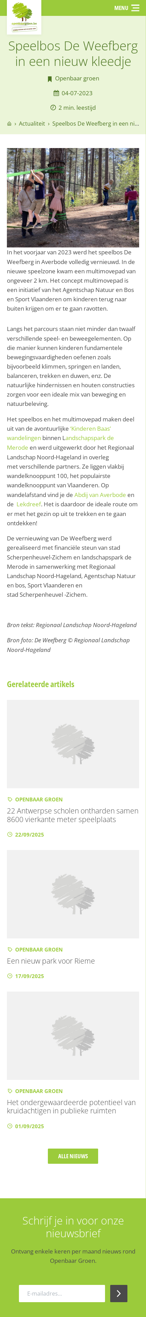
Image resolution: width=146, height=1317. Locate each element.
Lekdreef (29, 503)
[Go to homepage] (9, 124)
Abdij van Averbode (100, 494)
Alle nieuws (73, 1155)
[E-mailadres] (62, 1292)
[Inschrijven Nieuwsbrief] (118, 1292)
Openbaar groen (77, 78)
